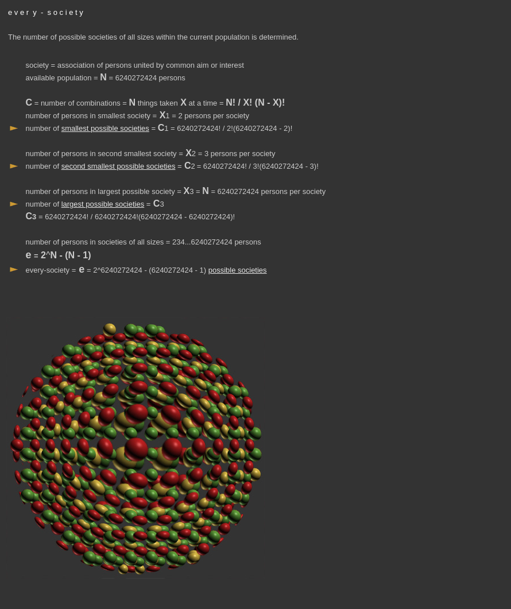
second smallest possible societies (118, 166)
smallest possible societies (105, 128)
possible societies (237, 270)
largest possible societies (103, 204)
